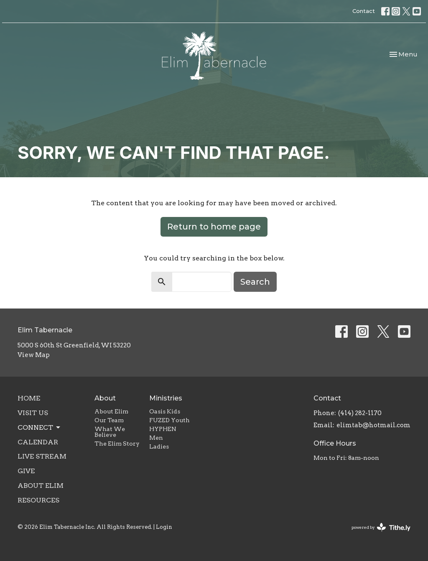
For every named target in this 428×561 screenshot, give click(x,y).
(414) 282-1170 (360, 413)
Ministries (165, 398)
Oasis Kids (164, 411)
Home (29, 398)
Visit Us (33, 413)
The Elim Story (117, 443)
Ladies (159, 446)
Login (164, 527)
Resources (38, 500)
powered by (381, 527)
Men (156, 437)
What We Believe (109, 432)
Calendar (38, 442)
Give (26, 471)
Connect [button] (39, 427)
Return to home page (214, 227)
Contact (363, 11)
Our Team (109, 420)
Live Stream (42, 456)
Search (255, 282)
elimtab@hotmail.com (373, 425)
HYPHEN (162, 429)
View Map (34, 355)
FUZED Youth (169, 420)
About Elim (41, 486)
